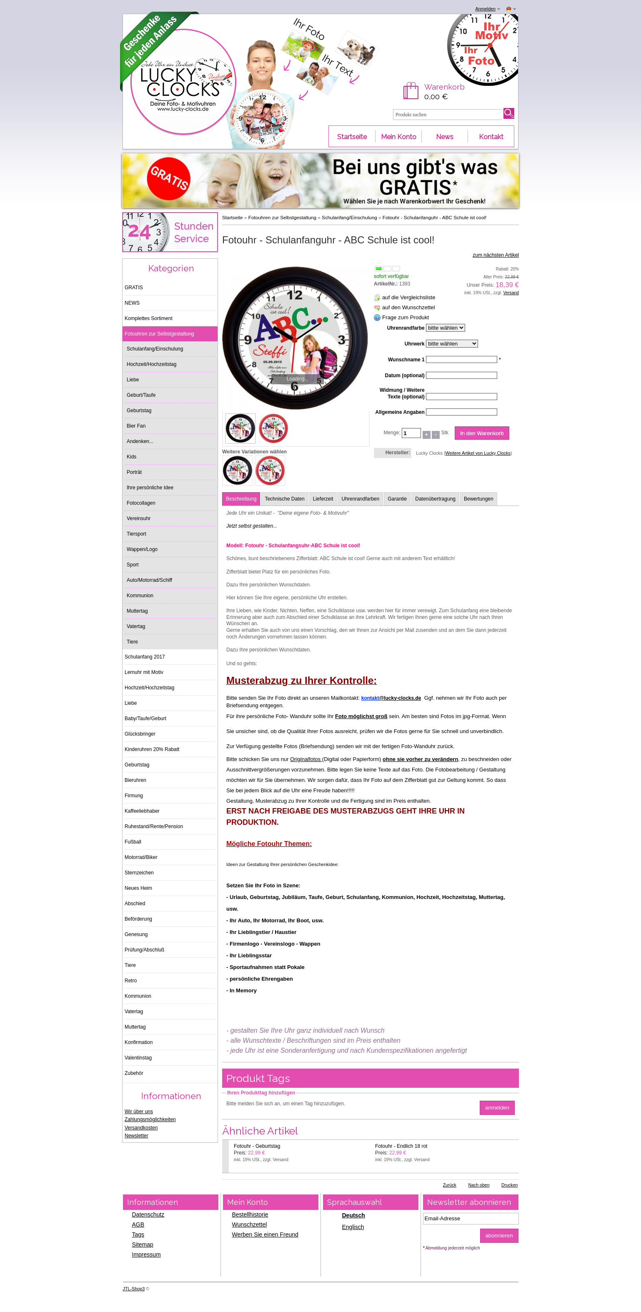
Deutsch (353, 1215)
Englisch (353, 1227)
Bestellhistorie (250, 1214)
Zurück (449, 1184)
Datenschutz (148, 1214)
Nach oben (478, 1184)
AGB (138, 1224)
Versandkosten (141, 1128)
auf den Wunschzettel (408, 307)
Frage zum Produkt (405, 317)
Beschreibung (241, 499)
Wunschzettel (249, 1224)
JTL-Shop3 (134, 1288)
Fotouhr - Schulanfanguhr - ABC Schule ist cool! (435, 217)
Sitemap (142, 1244)
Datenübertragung (435, 499)
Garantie (397, 499)
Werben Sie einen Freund (265, 1234)
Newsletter (136, 1136)
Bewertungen (478, 499)
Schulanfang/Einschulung (349, 217)
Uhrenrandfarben (360, 499)
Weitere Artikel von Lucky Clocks (477, 453)
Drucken (509, 1184)
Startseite (232, 217)
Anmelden (485, 8)
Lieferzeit (323, 499)
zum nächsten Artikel (496, 255)
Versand (511, 292)
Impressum (146, 1254)
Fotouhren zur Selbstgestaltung (282, 217)
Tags (138, 1234)
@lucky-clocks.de (400, 698)
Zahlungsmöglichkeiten (150, 1119)
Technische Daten (284, 499)
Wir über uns (139, 1111)
